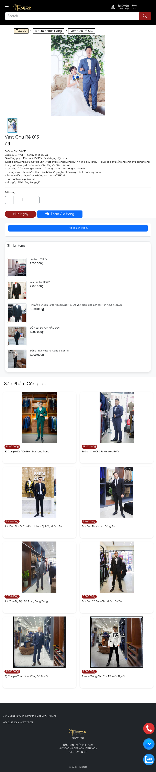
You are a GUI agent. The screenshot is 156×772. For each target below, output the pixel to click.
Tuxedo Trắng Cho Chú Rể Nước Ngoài (103, 676)
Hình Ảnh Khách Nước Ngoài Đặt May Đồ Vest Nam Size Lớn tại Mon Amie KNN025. (76, 305)
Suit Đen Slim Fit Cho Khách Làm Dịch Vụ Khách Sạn (33, 526)
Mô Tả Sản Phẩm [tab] (78, 228)
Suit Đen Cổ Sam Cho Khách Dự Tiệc (102, 601)
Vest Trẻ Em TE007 (40, 282)
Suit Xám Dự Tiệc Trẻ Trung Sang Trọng (26, 601)
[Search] (78, 16)
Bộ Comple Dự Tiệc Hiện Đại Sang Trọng (26, 451)
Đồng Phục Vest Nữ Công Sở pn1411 (49, 350)
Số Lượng (10, 192)
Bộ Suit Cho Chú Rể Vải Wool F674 (100, 451)
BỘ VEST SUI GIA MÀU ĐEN (44, 328)
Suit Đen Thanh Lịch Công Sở (98, 526)
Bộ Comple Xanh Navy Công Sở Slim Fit (26, 676)
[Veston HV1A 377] (39, 259)
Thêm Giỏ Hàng (59, 214)
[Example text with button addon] (22, 200)
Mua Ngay (20, 214)
